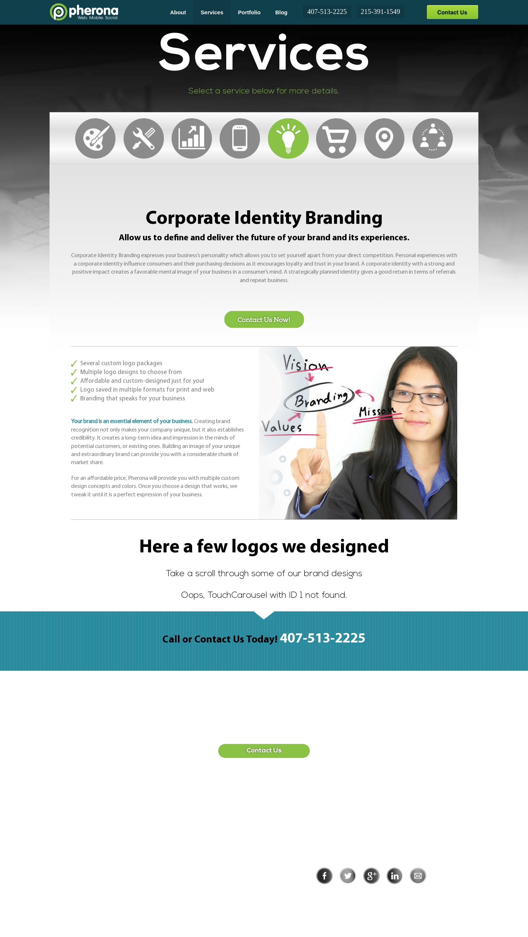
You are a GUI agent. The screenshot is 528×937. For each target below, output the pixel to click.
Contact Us (452, 12)
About (178, 12)
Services (212, 12)
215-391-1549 (380, 11)
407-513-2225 (327, 11)
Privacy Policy (347, 894)
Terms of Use (396, 894)
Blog (281, 12)
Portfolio (249, 12)
